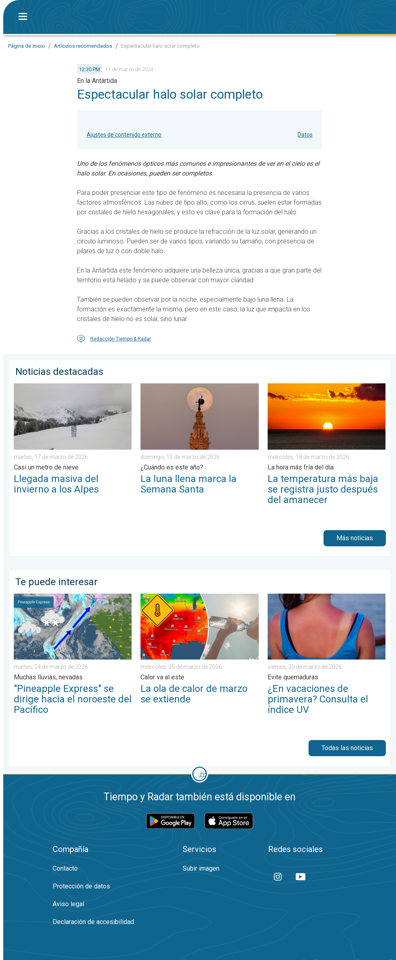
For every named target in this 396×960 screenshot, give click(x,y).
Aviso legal (68, 904)
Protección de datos (81, 886)
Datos (305, 134)
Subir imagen (201, 868)
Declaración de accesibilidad (93, 922)
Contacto (65, 868)
